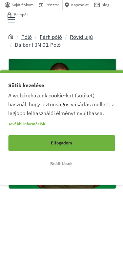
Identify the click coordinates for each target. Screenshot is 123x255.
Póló (26, 37)
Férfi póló (51, 37)
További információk (26, 123)
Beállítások (61, 163)
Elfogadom (61, 143)
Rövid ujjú (81, 37)
